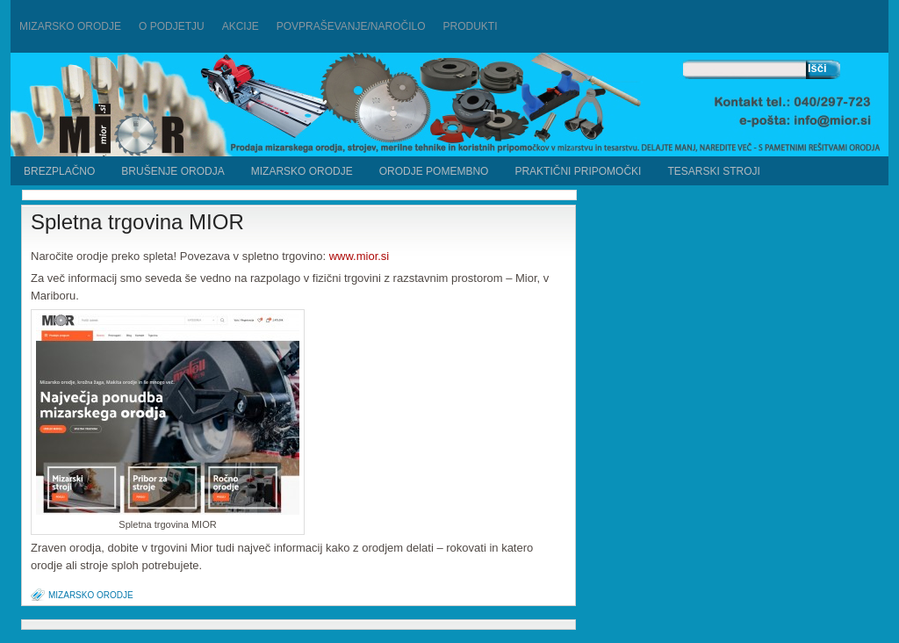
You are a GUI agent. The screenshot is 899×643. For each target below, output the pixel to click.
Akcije (240, 26)
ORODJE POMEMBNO (434, 171)
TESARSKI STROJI (713, 171)
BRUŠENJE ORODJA (172, 171)
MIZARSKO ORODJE (302, 171)
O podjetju (172, 26)
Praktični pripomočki (577, 171)
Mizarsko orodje (70, 26)
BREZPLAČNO (59, 171)
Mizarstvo (197, 107)
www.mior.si (359, 256)
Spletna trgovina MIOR (137, 222)
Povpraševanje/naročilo (351, 26)
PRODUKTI (470, 26)
